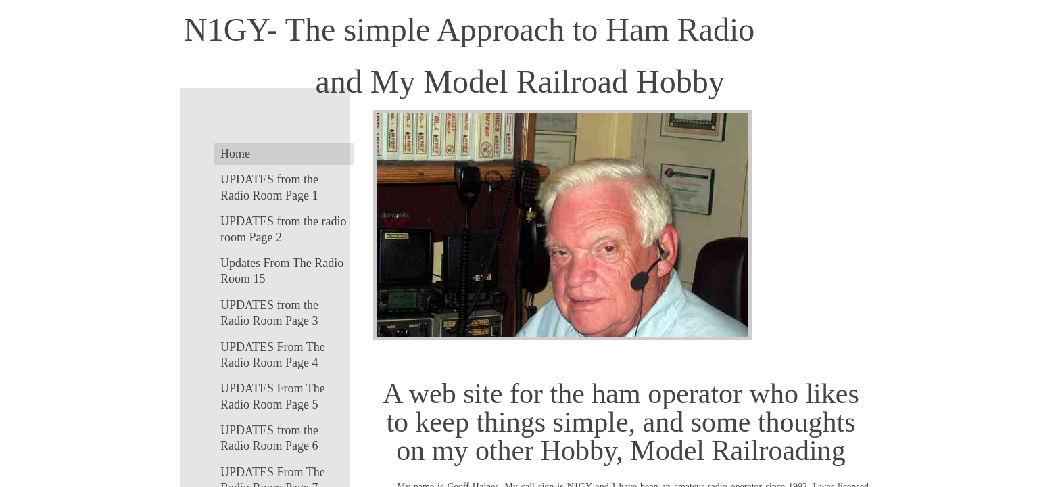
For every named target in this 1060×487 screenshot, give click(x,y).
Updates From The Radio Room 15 (281, 270)
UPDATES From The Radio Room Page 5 (272, 396)
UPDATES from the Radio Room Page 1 (269, 187)
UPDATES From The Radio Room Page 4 (272, 354)
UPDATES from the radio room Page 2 (283, 229)
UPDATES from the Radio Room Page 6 (269, 438)
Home (235, 153)
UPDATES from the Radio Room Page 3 (269, 312)
